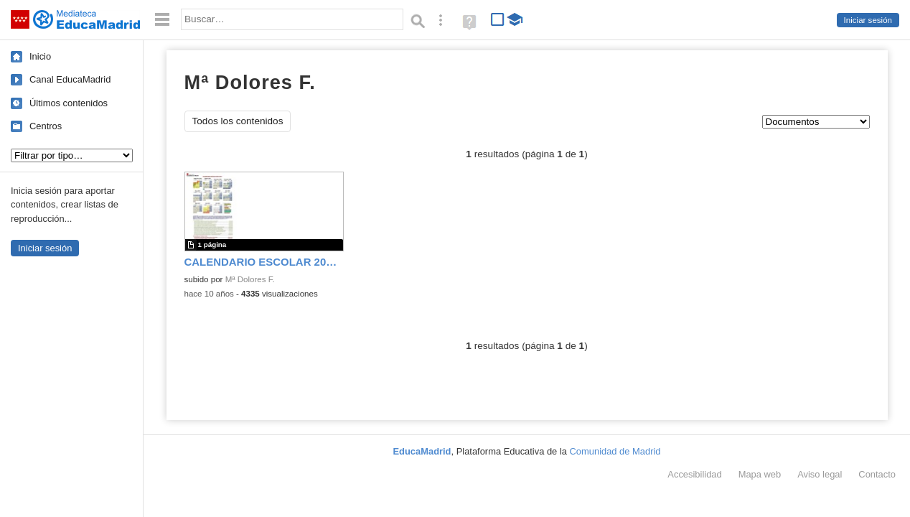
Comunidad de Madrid (615, 451)
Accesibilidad (694, 474)
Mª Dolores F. (250, 279)
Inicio (40, 56)
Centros (45, 126)
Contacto (877, 474)
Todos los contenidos (237, 121)
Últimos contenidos (68, 103)
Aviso (819, 474)
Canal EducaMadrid (70, 79)
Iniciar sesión (868, 20)
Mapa (760, 474)
